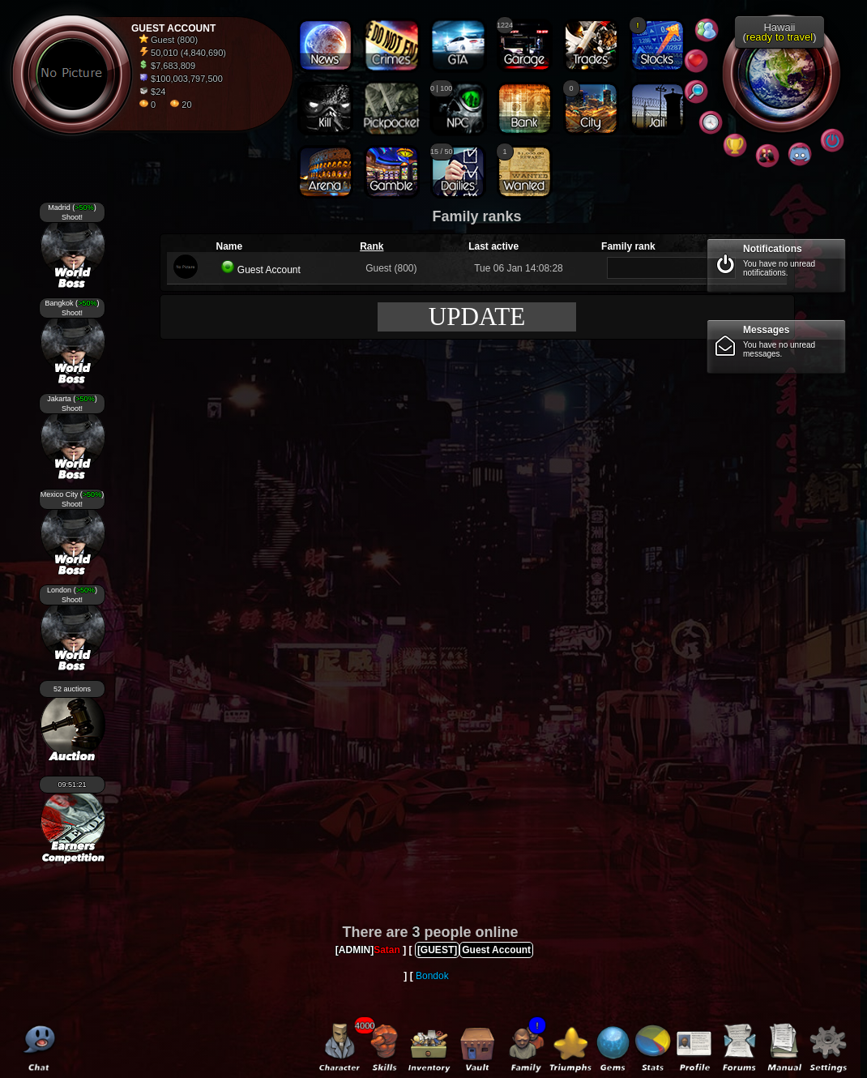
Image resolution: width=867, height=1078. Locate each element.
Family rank (628, 246)
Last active (493, 246)
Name (229, 246)
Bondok (432, 976)
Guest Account (269, 270)
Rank (371, 246)
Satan (387, 950)
